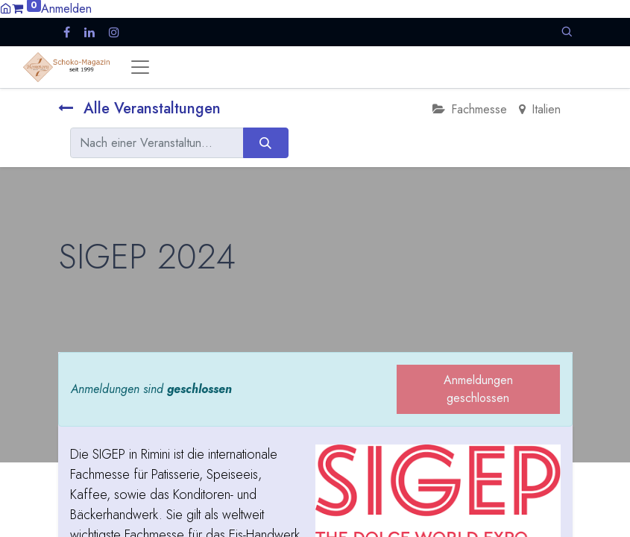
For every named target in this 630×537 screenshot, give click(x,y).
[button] (567, 31)
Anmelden (66, 8)
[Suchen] (266, 142)
